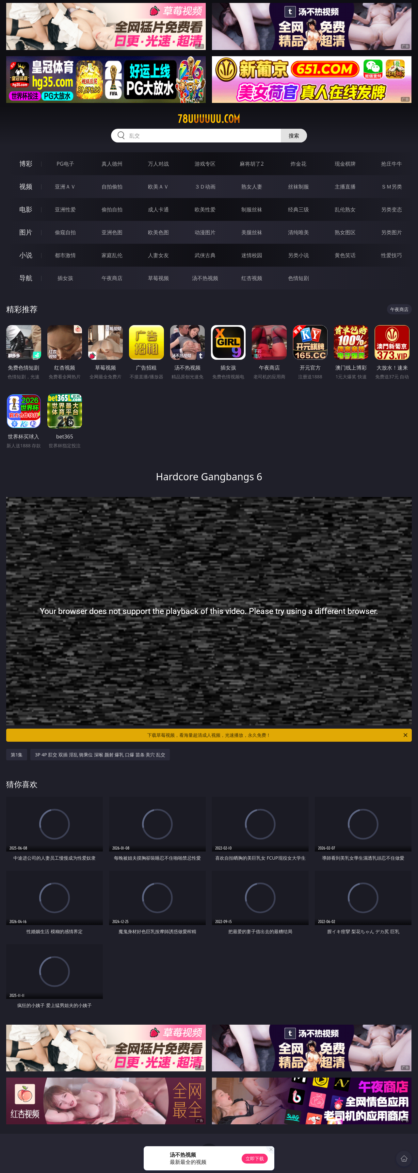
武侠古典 (205, 255)
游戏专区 (205, 163)
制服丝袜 (251, 209)
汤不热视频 (205, 278)
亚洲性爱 (65, 209)
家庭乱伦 (112, 255)
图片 (25, 232)
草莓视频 (158, 278)
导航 (25, 277)
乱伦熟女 (345, 209)
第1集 (17, 755)
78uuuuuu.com (209, 118)
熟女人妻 (251, 186)
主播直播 (345, 186)
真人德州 (112, 163)
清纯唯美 (298, 232)
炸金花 (298, 163)
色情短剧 (298, 278)
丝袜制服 (298, 186)
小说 (25, 255)
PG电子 (65, 163)
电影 (25, 209)
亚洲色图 (112, 232)
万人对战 (158, 163)
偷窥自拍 (65, 232)
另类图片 (391, 232)
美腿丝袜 (251, 232)
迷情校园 (251, 255)
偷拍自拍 (112, 209)
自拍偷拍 (112, 186)
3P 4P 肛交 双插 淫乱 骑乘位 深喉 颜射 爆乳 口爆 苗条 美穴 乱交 (100, 755)
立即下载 (255, 1158)
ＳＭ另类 (391, 186)
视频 (25, 186)
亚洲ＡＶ (65, 186)
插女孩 (65, 278)
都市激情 (65, 255)
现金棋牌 (345, 163)
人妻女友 (158, 255)
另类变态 (391, 209)
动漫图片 (205, 232)
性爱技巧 (391, 255)
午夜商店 (112, 278)
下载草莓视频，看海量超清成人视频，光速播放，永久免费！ (278, 735)
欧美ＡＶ (158, 186)
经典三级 (298, 209)
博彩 (25, 163)
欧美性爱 (205, 209)
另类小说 (298, 255)
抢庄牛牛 (391, 163)
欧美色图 (158, 232)
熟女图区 (345, 232)
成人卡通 (158, 209)
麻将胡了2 (252, 163)
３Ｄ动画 (205, 186)
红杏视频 (251, 278)
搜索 (294, 135)
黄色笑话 (345, 255)
